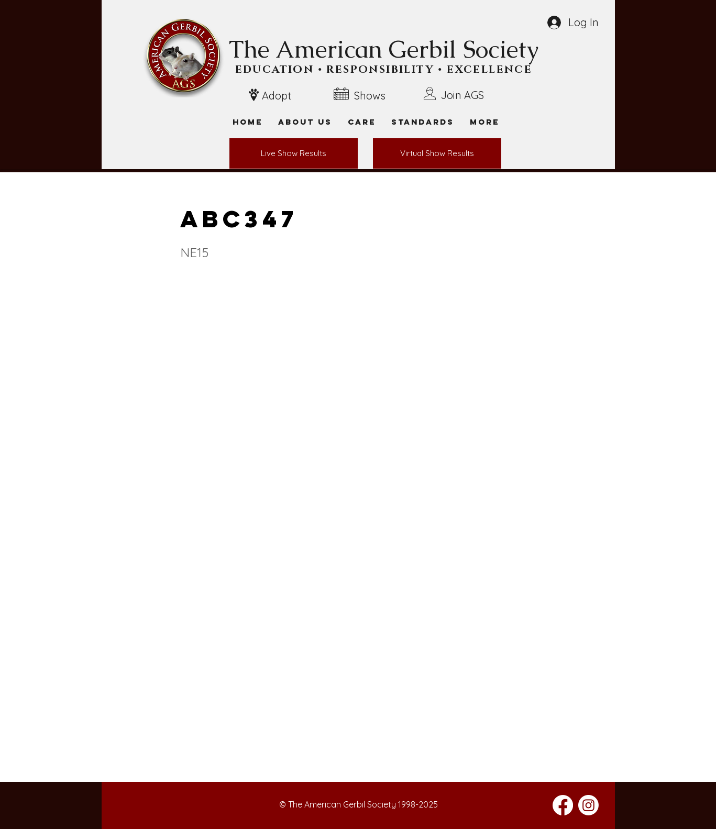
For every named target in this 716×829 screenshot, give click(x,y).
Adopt (276, 95)
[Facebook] (563, 805)
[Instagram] (588, 805)
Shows (369, 95)
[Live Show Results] (293, 153)
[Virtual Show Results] (437, 153)
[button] (484, 121)
